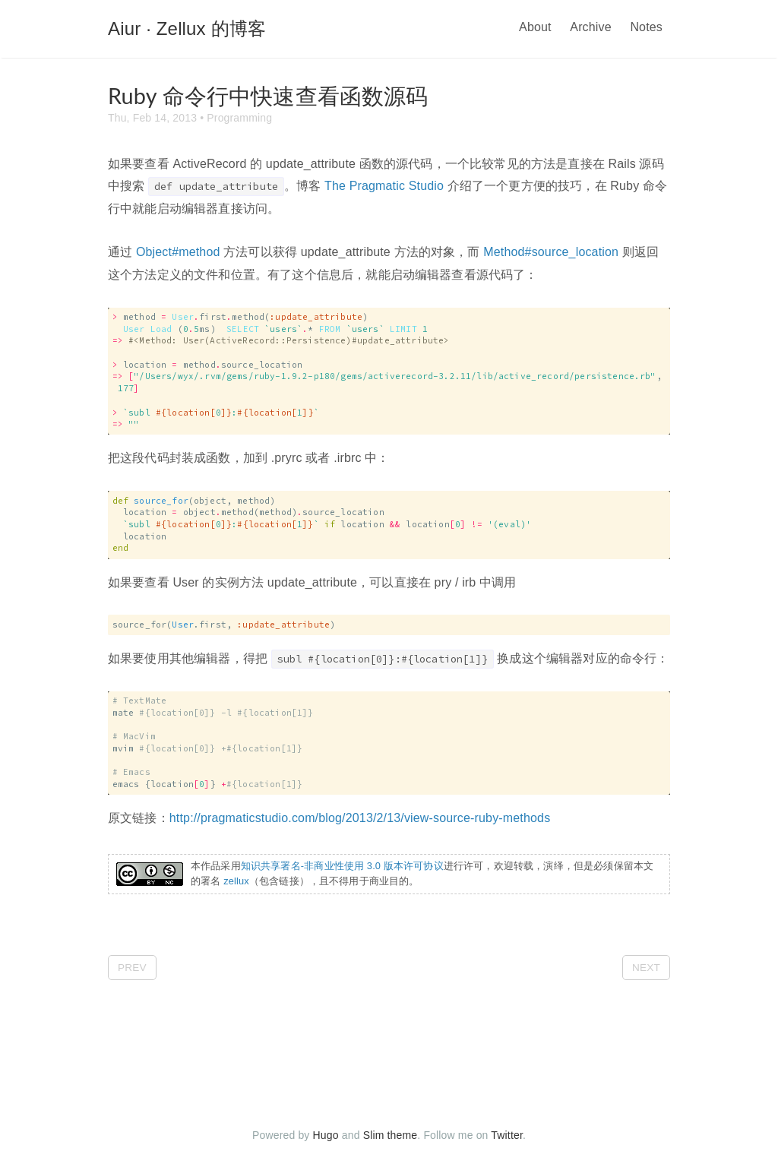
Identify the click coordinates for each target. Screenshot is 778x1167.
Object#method (178, 251)
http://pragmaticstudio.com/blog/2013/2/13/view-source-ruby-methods (359, 817)
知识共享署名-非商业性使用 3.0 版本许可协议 (342, 865)
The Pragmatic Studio (384, 185)
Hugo (326, 1135)
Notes (646, 27)
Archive (590, 27)
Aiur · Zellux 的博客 (187, 28)
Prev (132, 967)
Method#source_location (550, 251)
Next (646, 967)
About (535, 27)
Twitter (507, 1135)
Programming (239, 118)
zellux (236, 881)
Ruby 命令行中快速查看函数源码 (268, 96)
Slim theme (390, 1135)
